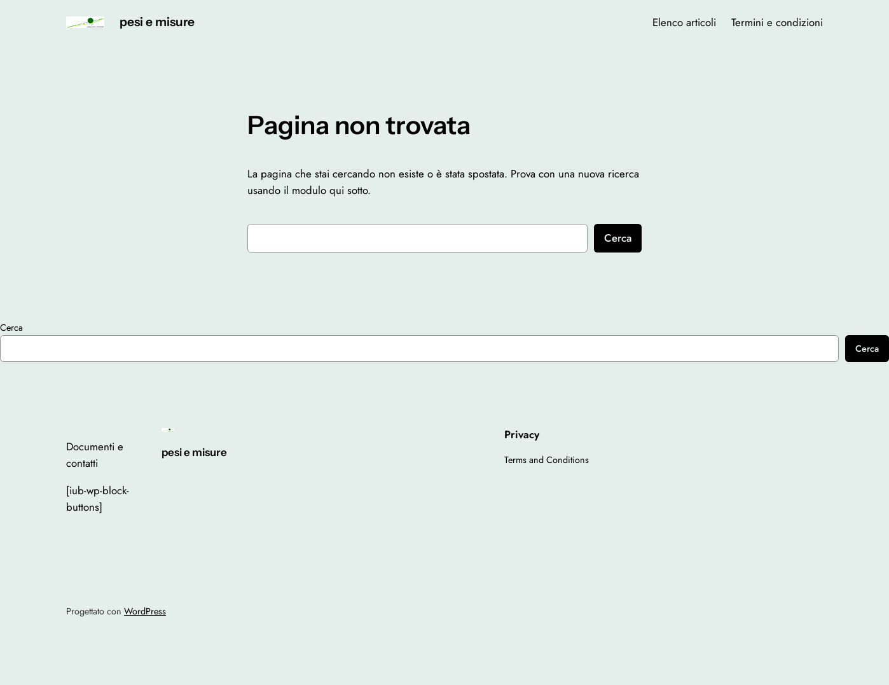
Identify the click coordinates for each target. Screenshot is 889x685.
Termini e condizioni (777, 22)
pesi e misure (157, 21)
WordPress (145, 611)
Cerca (617, 238)
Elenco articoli (684, 22)
